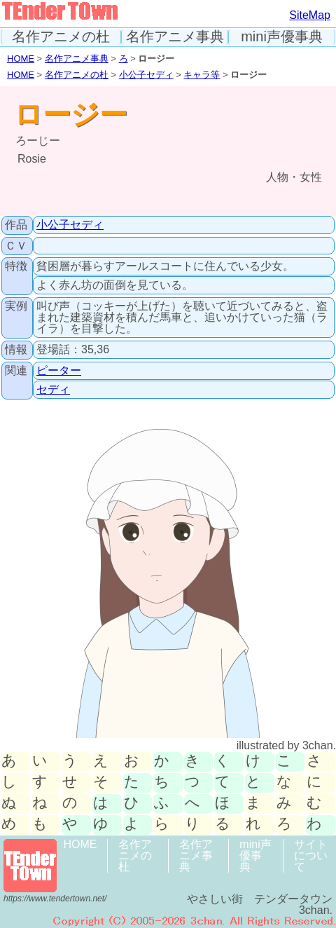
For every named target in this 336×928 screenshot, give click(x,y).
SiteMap (309, 15)
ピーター (58, 370)
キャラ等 (201, 74)
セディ (53, 389)
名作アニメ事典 (175, 36)
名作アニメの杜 (61, 36)
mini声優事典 (282, 36)
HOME (20, 58)
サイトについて (311, 855)
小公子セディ (146, 74)
